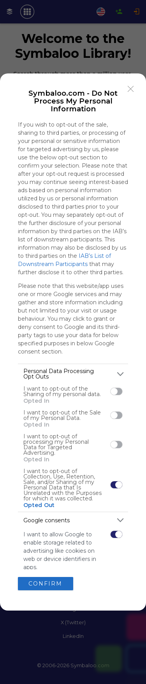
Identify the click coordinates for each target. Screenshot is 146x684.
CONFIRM (45, 583)
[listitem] (73, 374)
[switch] (116, 391)
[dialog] (73, 341)
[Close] (130, 88)
